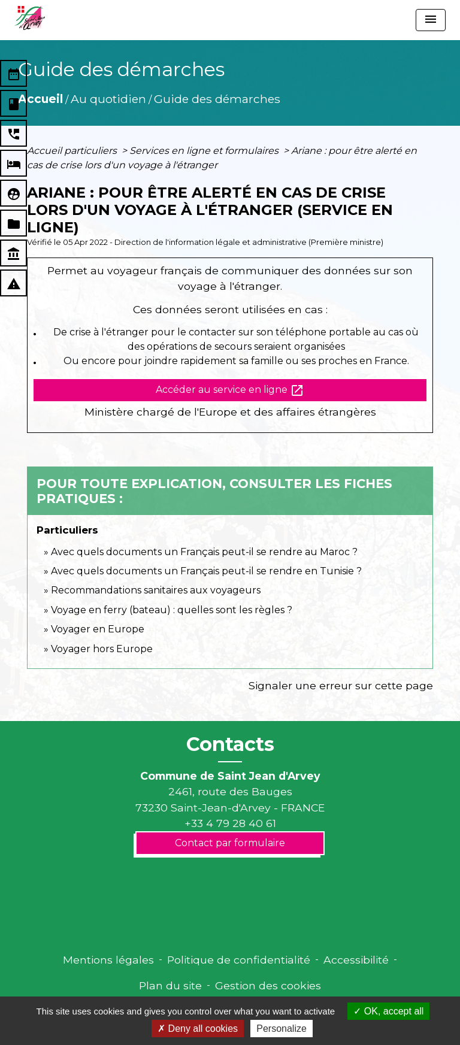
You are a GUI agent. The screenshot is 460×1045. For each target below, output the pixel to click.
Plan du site (170, 985)
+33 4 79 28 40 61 (230, 823)
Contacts (230, 744)
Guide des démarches (217, 99)
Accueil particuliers (73, 150)
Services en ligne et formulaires (205, 150)
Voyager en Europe (97, 629)
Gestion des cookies (268, 985)
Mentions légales (108, 959)
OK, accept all (388, 1011)
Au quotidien (108, 99)
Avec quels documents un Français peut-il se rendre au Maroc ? (204, 552)
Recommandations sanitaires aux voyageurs (156, 590)
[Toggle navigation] (431, 20)
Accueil (40, 99)
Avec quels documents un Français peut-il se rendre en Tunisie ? (206, 571)
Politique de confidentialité (238, 959)
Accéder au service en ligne (230, 390)
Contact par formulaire (230, 843)
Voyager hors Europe (102, 649)
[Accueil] (29, 18)
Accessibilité (356, 959)
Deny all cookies (198, 1028)
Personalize (281, 1028)
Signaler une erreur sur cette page (341, 685)
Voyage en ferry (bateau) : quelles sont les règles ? (171, 610)
